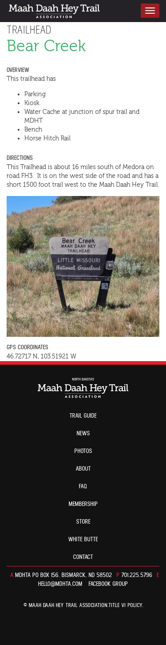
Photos (83, 451)
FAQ (83, 486)
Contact (83, 557)
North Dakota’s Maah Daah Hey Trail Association (54, 11)
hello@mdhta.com (60, 584)
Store (83, 522)
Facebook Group (108, 584)
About (83, 469)
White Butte (83, 539)
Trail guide (83, 416)
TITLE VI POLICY (125, 605)
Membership (83, 504)
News (83, 433)
